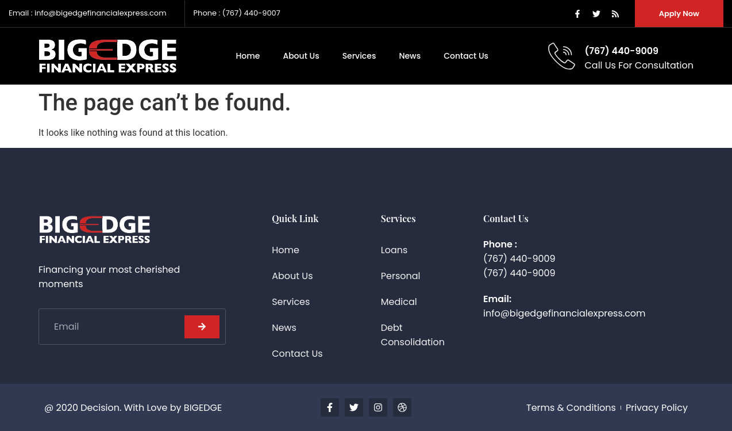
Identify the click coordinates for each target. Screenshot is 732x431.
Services (359, 56)
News (410, 56)
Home (248, 56)
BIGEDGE (203, 407)
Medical (399, 301)
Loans (394, 250)
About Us (301, 56)
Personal (401, 276)
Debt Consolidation (413, 335)
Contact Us (466, 56)
